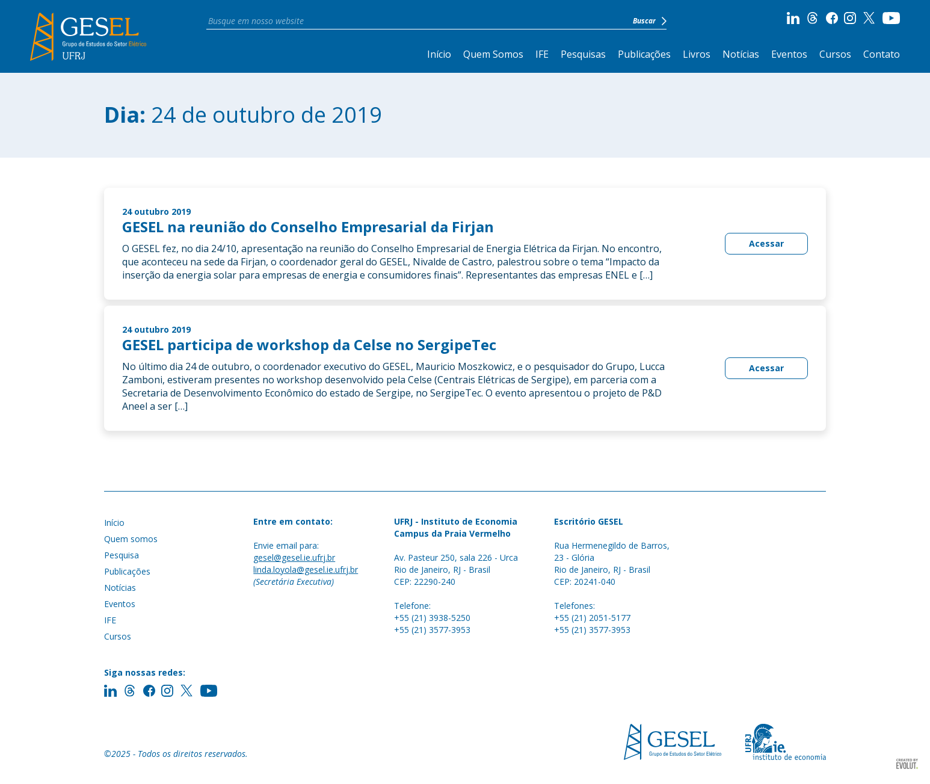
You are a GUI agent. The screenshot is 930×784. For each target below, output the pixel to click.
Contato (881, 54)
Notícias (740, 54)
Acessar (766, 243)
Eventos (789, 54)
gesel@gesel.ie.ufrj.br (294, 557)
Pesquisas (583, 54)
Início (439, 54)
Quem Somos (493, 54)
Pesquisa (121, 555)
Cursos (835, 54)
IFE (542, 54)
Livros (696, 54)
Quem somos (131, 539)
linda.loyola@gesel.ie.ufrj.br (305, 569)
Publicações (644, 54)
